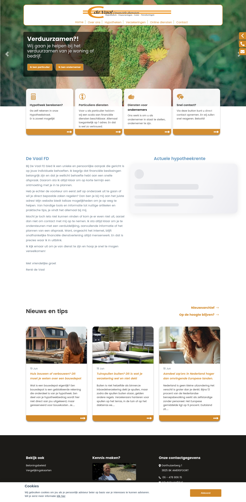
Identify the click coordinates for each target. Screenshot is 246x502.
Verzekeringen (136, 22)
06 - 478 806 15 (170, 477)
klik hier (61, 496)
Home (79, 22)
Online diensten (161, 22)
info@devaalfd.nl (171, 482)
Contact (182, 22)
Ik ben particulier (40, 67)
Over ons (94, 22)
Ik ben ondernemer (70, 67)
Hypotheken (113, 22)
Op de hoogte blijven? (199, 314)
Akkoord (205, 493)
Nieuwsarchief (205, 307)
